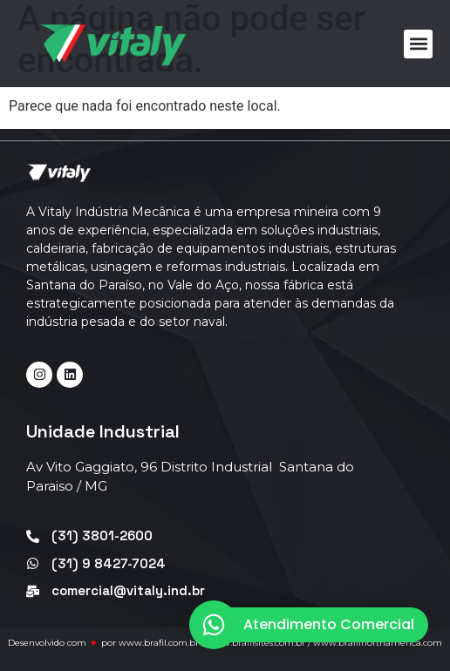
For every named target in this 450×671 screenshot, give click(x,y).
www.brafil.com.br (159, 642)
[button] (418, 44)
